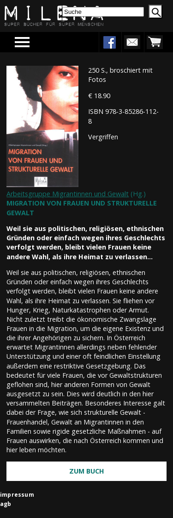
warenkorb (154, 42)
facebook (109, 42)
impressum (17, 495)
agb (6, 504)
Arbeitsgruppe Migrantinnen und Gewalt (67, 193)
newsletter (132, 42)
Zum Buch (86, 471)
